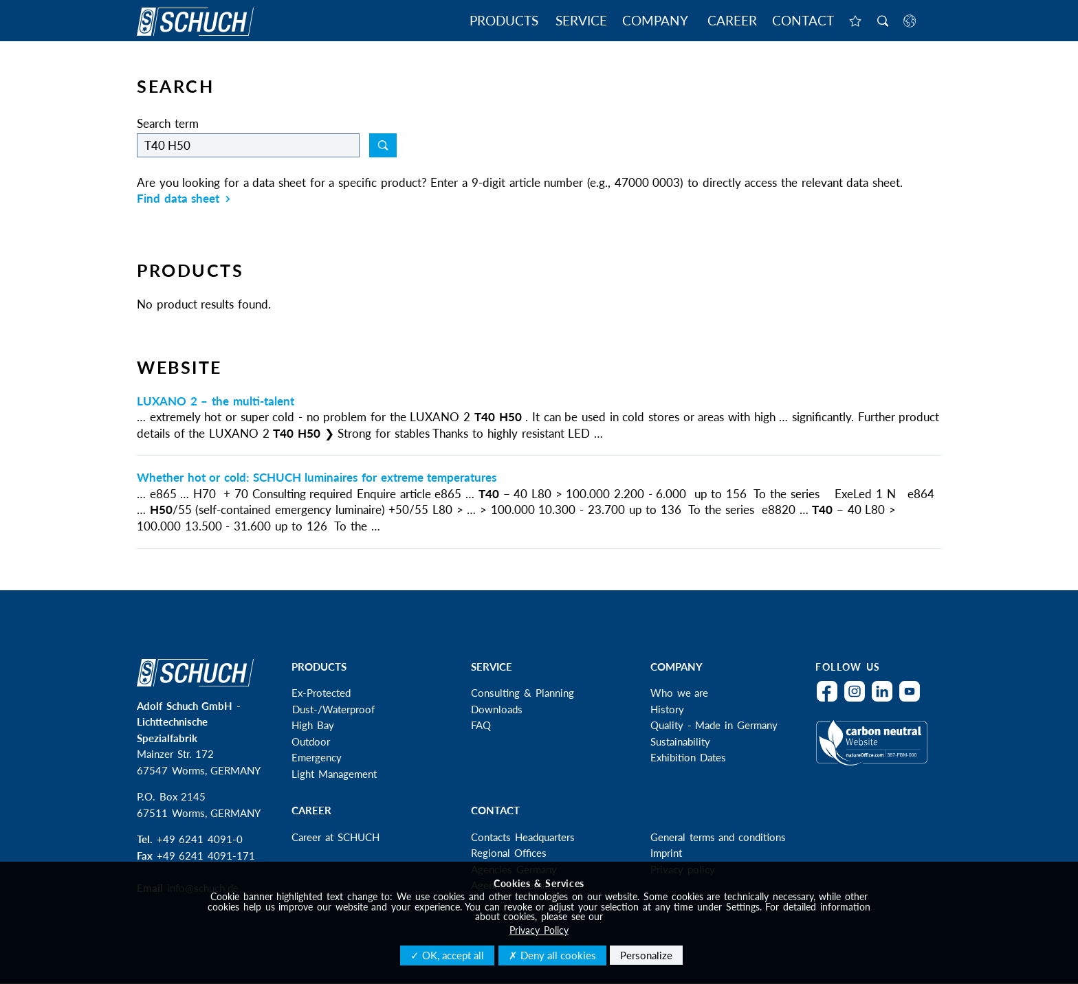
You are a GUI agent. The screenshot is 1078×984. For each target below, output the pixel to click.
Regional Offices (509, 853)
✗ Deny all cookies (552, 955)
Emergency (317, 757)
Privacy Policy (539, 930)
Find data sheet (183, 198)
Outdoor (311, 741)
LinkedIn (885, 700)
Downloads (496, 709)
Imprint (666, 853)
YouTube (913, 700)
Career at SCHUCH (335, 837)
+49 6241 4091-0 (200, 839)
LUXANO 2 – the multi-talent (215, 401)
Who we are (679, 692)
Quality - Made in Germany (714, 725)
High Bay (313, 725)
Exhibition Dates (688, 757)
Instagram (858, 700)
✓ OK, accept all (447, 955)
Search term (168, 123)
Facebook (830, 700)
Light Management (334, 774)
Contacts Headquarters (523, 837)
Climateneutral (874, 752)
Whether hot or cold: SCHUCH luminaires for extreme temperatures (316, 477)
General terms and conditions (718, 837)
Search (882, 22)
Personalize (646, 955)
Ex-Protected (321, 692)
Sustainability (680, 741)
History (667, 709)
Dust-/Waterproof (333, 709)
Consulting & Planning (522, 692)
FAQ (481, 725)
